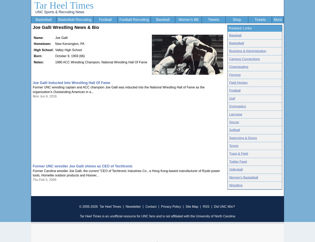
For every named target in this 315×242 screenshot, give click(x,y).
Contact (150, 206)
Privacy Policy (171, 206)
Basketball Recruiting (74, 20)
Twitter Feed (238, 161)
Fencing (235, 75)
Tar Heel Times (64, 5)
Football (105, 20)
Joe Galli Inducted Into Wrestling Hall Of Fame (71, 83)
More (278, 20)
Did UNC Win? (224, 206)
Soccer (234, 122)
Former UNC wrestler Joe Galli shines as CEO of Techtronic (83, 166)
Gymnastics (237, 106)
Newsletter (133, 206)
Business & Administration (247, 51)
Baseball (163, 20)
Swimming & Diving (243, 138)
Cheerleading (238, 67)
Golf (232, 98)
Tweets (213, 20)
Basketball (44, 20)
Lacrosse (235, 114)
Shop (237, 20)
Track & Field (238, 153)
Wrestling (235, 185)
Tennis (233, 146)
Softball (234, 130)
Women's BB (188, 20)
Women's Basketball (243, 177)
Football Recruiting (134, 20)
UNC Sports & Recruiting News (59, 12)
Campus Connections (244, 59)
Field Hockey (238, 82)
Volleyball (236, 169)
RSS (206, 206)
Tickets (260, 20)
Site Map (192, 206)
